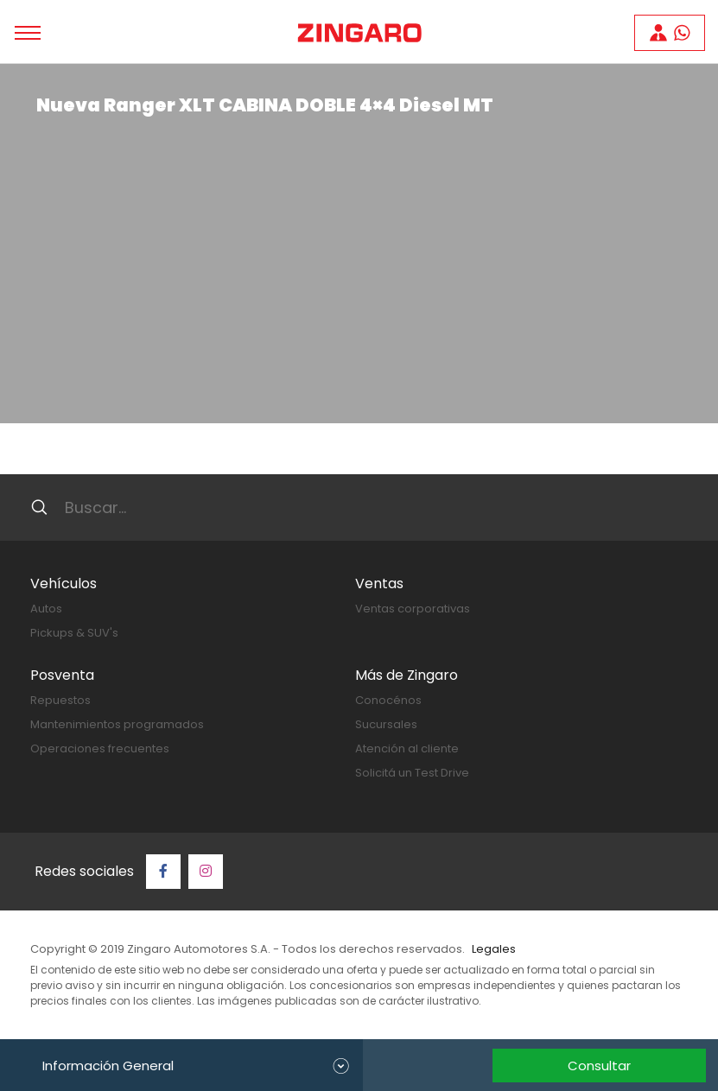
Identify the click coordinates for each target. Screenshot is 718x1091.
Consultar (599, 1065)
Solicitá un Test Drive (412, 772)
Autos (46, 608)
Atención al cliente (407, 748)
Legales (494, 949)
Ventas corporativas (412, 608)
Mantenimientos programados (117, 724)
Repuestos (60, 700)
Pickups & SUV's (74, 633)
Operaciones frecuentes (99, 748)
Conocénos (388, 700)
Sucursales (386, 724)
